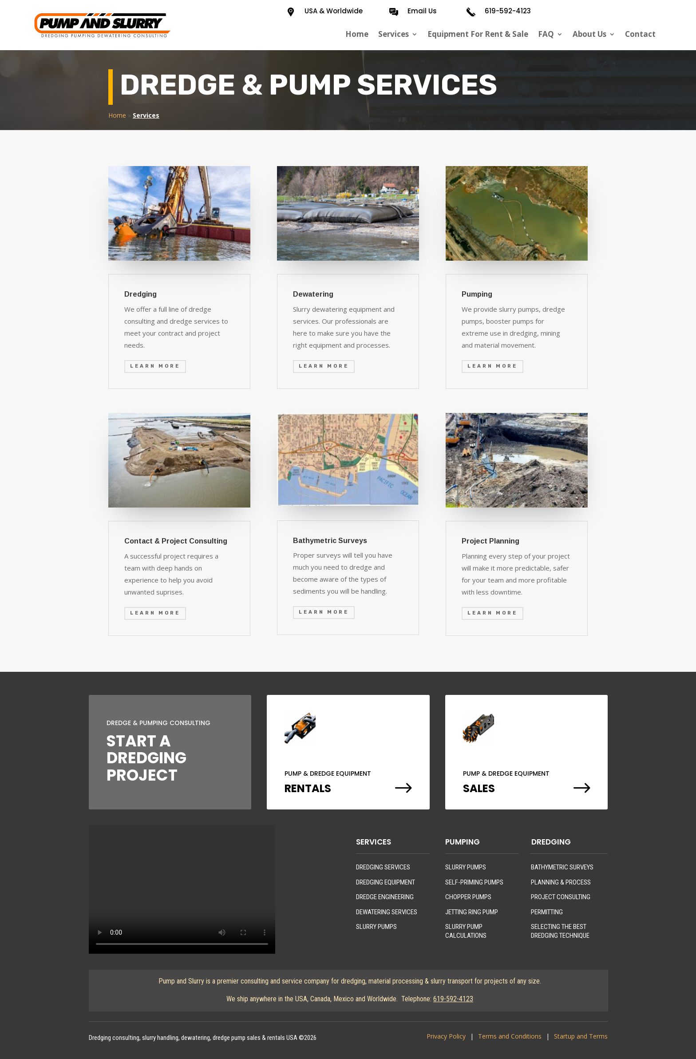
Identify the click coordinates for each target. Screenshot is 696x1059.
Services (393, 34)
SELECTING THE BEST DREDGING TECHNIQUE (560, 931)
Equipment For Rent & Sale (477, 34)
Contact (640, 34)
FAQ (546, 34)
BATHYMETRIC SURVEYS (562, 867)
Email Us (422, 11)
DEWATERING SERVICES (386, 912)
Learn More (155, 366)
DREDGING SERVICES (383, 867)
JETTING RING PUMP (471, 912)
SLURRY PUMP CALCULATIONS (465, 931)
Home (356, 34)
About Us (589, 34)
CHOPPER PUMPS (468, 897)
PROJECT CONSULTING (560, 897)
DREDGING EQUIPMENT (385, 882)
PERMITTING (547, 912)
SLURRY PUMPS (376, 927)
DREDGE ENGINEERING (385, 897)
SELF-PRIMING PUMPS (474, 882)
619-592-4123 (508, 11)
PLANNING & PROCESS (561, 882)
